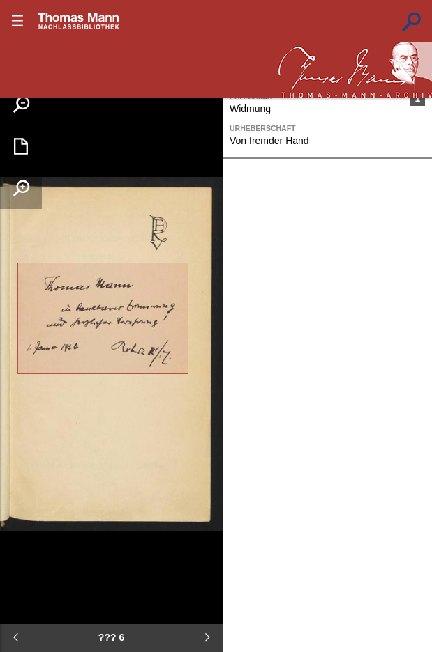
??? (79, 21)
